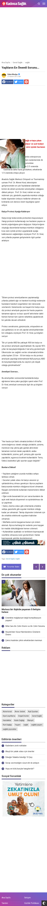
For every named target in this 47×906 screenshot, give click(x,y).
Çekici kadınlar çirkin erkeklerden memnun (23, 640)
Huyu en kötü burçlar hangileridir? (19, 768)
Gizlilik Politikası (31, 903)
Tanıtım (5, 903)
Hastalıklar (7, 720)
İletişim (27, 897)
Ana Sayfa (6, 897)
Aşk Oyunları (33, 712)
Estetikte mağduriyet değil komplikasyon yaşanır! (23, 619)
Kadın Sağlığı (19, 720)
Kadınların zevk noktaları (16, 745)
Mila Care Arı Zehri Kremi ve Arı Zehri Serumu (25, 626)
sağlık (17, 559)
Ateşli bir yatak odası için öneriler (19, 751)
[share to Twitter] (19, 82)
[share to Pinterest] (26, 82)
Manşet (30, 720)
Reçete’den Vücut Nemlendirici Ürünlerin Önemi (22, 633)
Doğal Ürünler (23, 716)
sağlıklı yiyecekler (9, 729)
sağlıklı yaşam (36, 725)
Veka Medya (13, 74)
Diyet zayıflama (9, 716)
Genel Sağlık (10, 559)
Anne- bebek (20, 712)
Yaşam (17, 725)
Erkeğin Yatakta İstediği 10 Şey (18, 757)
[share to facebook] (7, 82)
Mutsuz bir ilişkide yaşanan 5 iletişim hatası (21, 610)
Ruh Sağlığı (7, 725)
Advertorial (7, 712)
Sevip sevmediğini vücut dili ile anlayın (22, 763)
